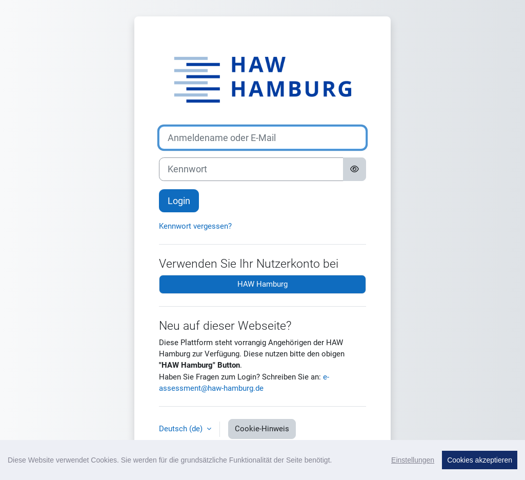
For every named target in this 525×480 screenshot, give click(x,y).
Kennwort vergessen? (195, 226)
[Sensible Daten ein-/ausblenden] (354, 169)
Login (179, 200)
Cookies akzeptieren (479, 461)
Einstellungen (412, 461)
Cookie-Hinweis (262, 428)
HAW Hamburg (262, 284)
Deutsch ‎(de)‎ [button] (182, 428)
